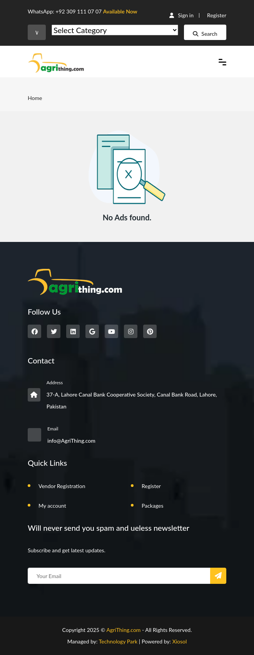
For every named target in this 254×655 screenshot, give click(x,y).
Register (216, 15)
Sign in (181, 15)
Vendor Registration (61, 486)
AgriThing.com (123, 630)
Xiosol (179, 641)
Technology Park (118, 641)
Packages (153, 505)
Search (205, 33)
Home (35, 98)
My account (52, 505)
